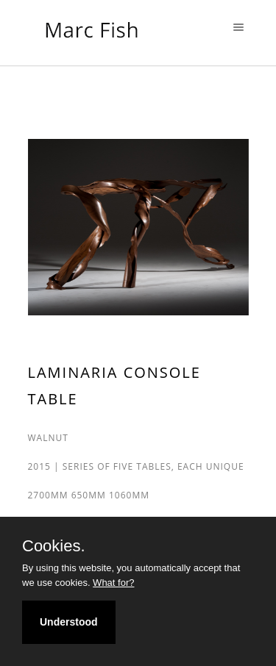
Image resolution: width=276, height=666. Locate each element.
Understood (69, 622)
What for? (113, 582)
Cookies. (53, 546)
